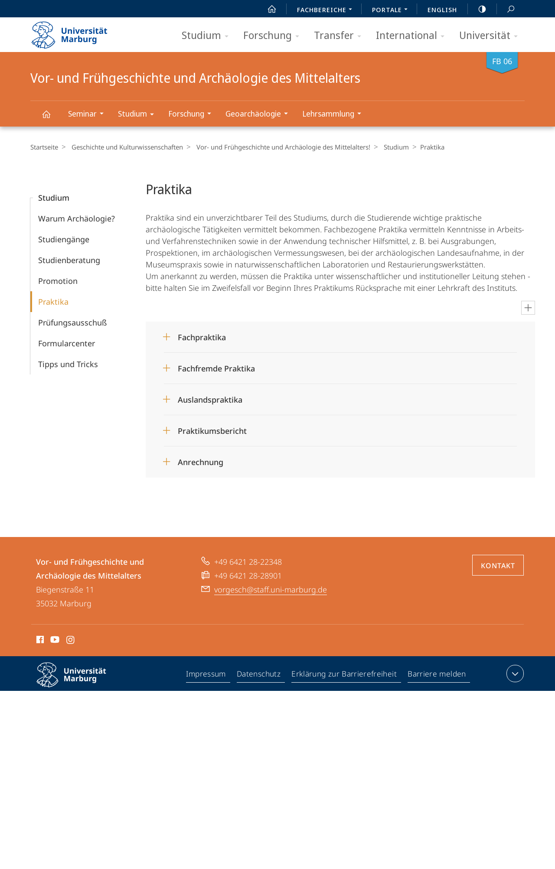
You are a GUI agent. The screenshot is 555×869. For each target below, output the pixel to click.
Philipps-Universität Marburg (78, 681)
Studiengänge (63, 239)
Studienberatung (69, 260)
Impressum (208, 675)
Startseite (44, 147)
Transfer (340, 36)
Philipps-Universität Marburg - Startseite (77, 32)
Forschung (274, 36)
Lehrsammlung (334, 114)
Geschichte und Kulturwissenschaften (125, 147)
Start (267, 9)
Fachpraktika (202, 337)
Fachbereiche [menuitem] (327, 10)
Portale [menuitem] (392, 10)
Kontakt (498, 565)
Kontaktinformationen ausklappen (514, 673)
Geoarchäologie (259, 114)
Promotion (58, 281)
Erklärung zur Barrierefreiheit (346, 675)
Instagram (70, 641)
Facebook (39, 641)
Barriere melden (437, 675)
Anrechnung (200, 462)
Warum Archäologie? (76, 218)
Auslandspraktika (210, 399)
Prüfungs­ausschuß (72, 322)
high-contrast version (477, 9)
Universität (491, 36)
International (413, 36)
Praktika (53, 301)
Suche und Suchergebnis (506, 9)
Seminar (88, 114)
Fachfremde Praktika (216, 368)
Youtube (54, 641)
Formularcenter (66, 343)
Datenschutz (260, 675)
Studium (208, 36)
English (442, 9)
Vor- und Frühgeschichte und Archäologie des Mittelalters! (279, 147)
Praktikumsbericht (212, 431)
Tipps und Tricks (68, 364)
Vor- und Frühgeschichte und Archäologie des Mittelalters (51, 118)
